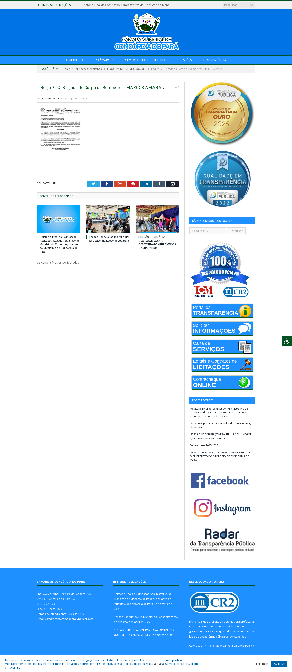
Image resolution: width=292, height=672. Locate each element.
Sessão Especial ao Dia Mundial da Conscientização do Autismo (109, 238)
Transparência (214, 60)
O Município (75, 60)
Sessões (186, 60)
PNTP (206, 645)
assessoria (217, 626)
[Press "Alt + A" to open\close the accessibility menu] (287, 341)
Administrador (51, 98)
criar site (214, 621)
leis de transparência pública (207, 636)
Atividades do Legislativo (145, 60)
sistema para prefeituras (239, 621)
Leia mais (156, 664)
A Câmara (102, 60)
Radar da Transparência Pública (234, 645)
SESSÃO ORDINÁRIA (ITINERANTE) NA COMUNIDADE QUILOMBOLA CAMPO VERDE (157, 242)
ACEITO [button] (279, 664)
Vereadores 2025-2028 (204, 445)
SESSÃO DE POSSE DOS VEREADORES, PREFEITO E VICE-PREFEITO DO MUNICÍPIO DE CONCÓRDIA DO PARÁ (220, 456)
